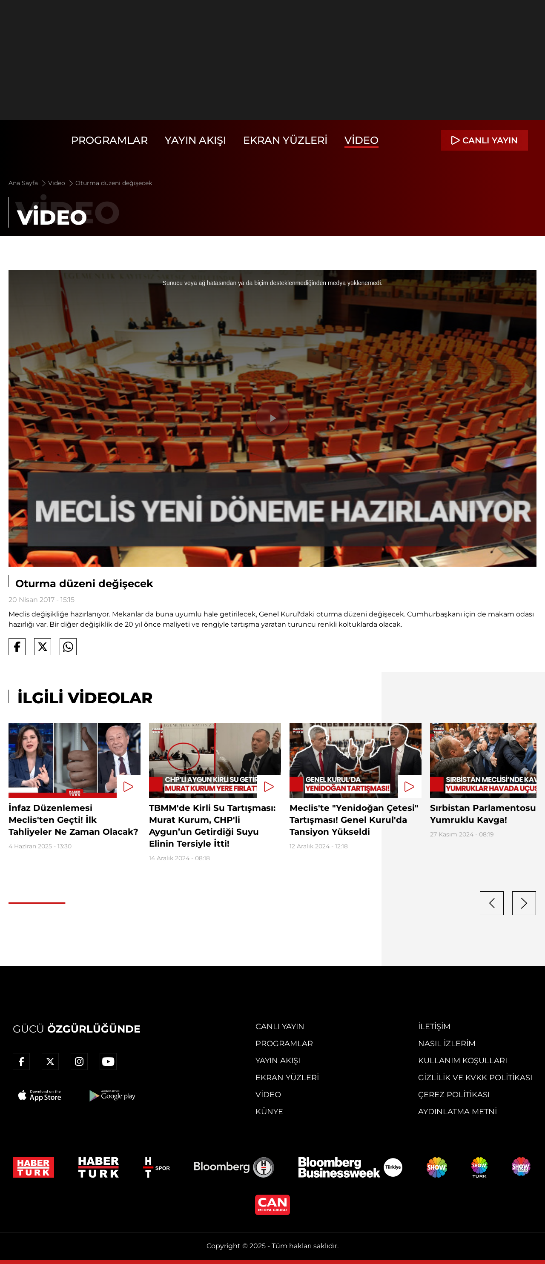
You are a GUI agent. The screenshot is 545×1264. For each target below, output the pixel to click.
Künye (269, 1111)
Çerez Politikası (454, 1094)
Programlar (109, 140)
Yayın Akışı (195, 140)
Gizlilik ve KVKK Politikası (475, 1077)
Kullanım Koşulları (462, 1060)
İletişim (434, 1026)
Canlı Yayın (279, 1026)
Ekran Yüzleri (285, 140)
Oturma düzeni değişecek (113, 183)
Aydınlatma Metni (457, 1111)
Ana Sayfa (28, 183)
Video (361, 140)
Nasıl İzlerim (447, 1043)
